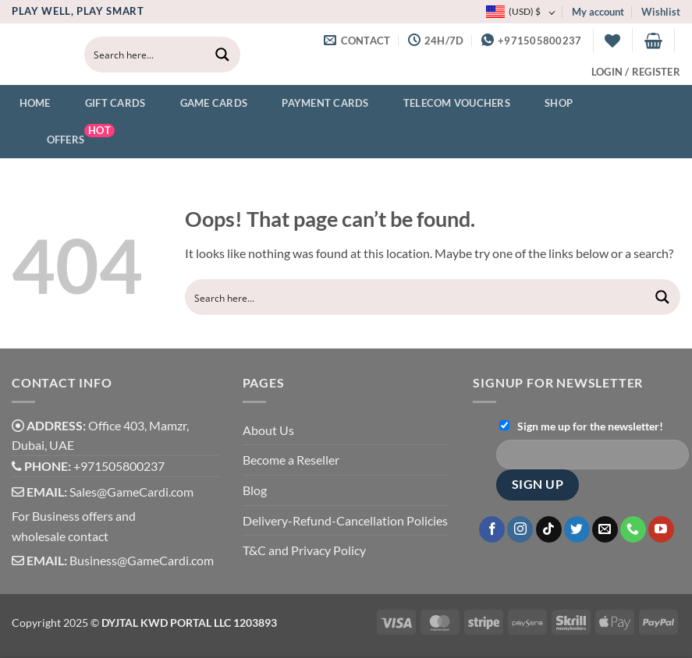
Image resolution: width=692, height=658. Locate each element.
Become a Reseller (291, 459)
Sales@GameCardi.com (131, 491)
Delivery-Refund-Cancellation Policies (345, 520)
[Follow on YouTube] (661, 529)
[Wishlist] (612, 40)
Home (35, 103)
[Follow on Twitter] (577, 529)
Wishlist (660, 11)
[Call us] (633, 529)
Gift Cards (106, 103)
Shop (549, 103)
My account (598, 11)
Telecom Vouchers (447, 103)
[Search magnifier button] (222, 54)
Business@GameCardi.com (141, 560)
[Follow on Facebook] (492, 529)
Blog (255, 490)
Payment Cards (315, 103)
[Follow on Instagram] (520, 529)
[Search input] (146, 55)
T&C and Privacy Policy (304, 550)
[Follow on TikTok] (549, 529)
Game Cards (204, 103)
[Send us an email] (605, 529)
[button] (653, 40)
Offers (67, 138)
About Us (268, 430)
